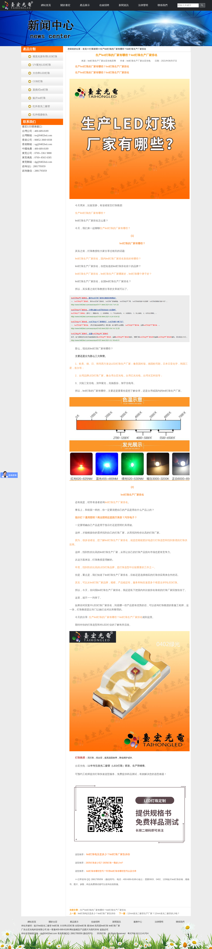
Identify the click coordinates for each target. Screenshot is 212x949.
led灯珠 (55, 925)
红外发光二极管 (41, 106)
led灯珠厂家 (114, 925)
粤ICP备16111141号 (137, 933)
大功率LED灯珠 (41, 73)
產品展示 (85, 5)
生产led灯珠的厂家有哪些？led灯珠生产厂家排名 (123, 49)
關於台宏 (53, 922)
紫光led (90, 925)
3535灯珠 (101, 933)
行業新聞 (93, 49)
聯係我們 (162, 5)
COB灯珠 (38, 81)
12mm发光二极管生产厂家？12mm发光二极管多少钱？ (153, 913)
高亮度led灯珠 (101, 925)
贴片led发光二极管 (43, 925)
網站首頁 (46, 5)
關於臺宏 (65, 5)
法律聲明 (143, 5)
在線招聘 (104, 5)
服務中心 (138, 922)
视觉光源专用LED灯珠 (45, 56)
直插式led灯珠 (40, 89)
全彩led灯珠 (80, 925)
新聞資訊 (124, 5)
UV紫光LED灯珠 (42, 64)
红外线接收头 (40, 114)
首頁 (85, 49)
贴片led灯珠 (39, 98)
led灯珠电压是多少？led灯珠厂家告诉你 (108, 854)
